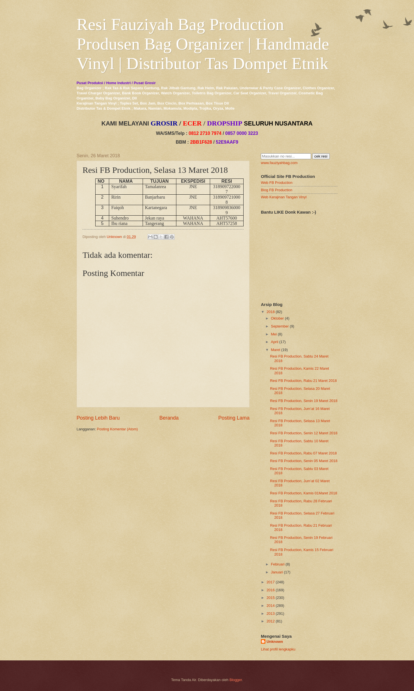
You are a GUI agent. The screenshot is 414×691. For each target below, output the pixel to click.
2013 (271, 613)
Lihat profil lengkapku (278, 649)
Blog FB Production (276, 190)
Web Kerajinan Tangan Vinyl (284, 197)
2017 (271, 582)
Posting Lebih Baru (98, 418)
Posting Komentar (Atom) (117, 429)
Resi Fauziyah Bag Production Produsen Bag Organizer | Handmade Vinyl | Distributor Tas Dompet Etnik (203, 44)
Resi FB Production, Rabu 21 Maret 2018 (303, 381)
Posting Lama (234, 418)
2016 (271, 590)
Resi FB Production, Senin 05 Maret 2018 (303, 461)
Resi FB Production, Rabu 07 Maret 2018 (303, 453)
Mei (274, 334)
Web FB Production (276, 182)
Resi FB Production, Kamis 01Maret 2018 (303, 493)
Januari (277, 572)
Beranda (169, 418)
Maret (275, 350)
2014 (271, 605)
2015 (271, 598)
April (274, 342)
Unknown (275, 641)
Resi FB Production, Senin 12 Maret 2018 (303, 433)
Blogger (235, 680)
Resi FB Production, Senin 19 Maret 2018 (303, 401)
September (280, 326)
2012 (271, 621)
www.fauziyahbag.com (279, 163)
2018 (271, 312)
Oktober (277, 318)
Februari (277, 564)
